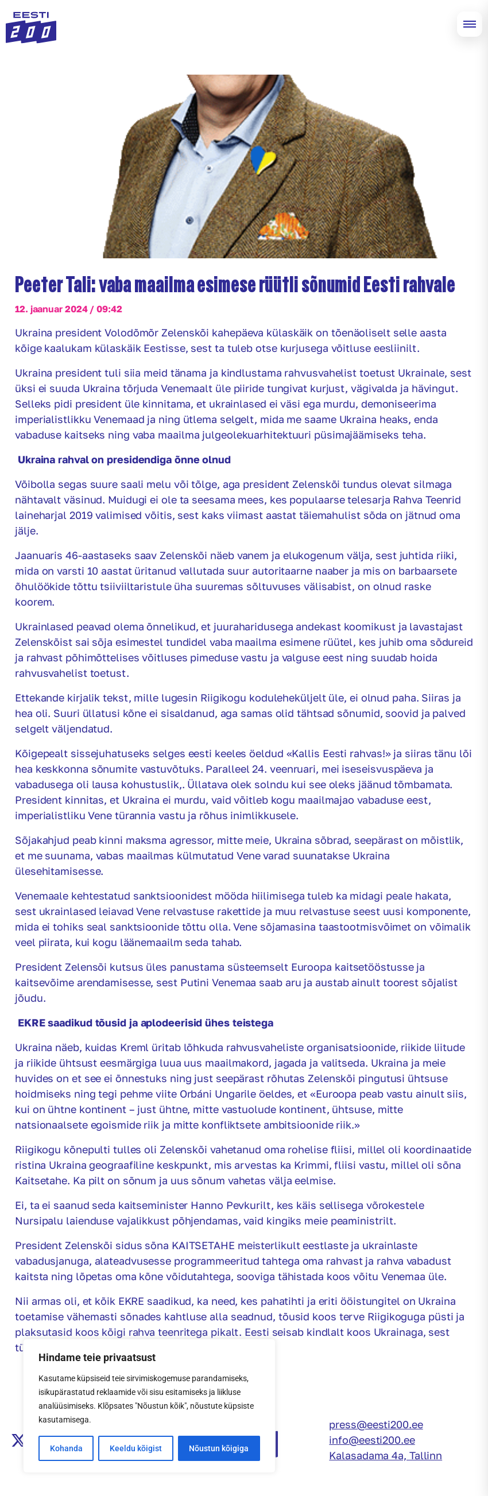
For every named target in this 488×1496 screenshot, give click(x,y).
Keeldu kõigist (136, 1448)
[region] (149, 1406)
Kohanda (66, 1448)
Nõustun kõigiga (219, 1448)
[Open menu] (469, 24)
